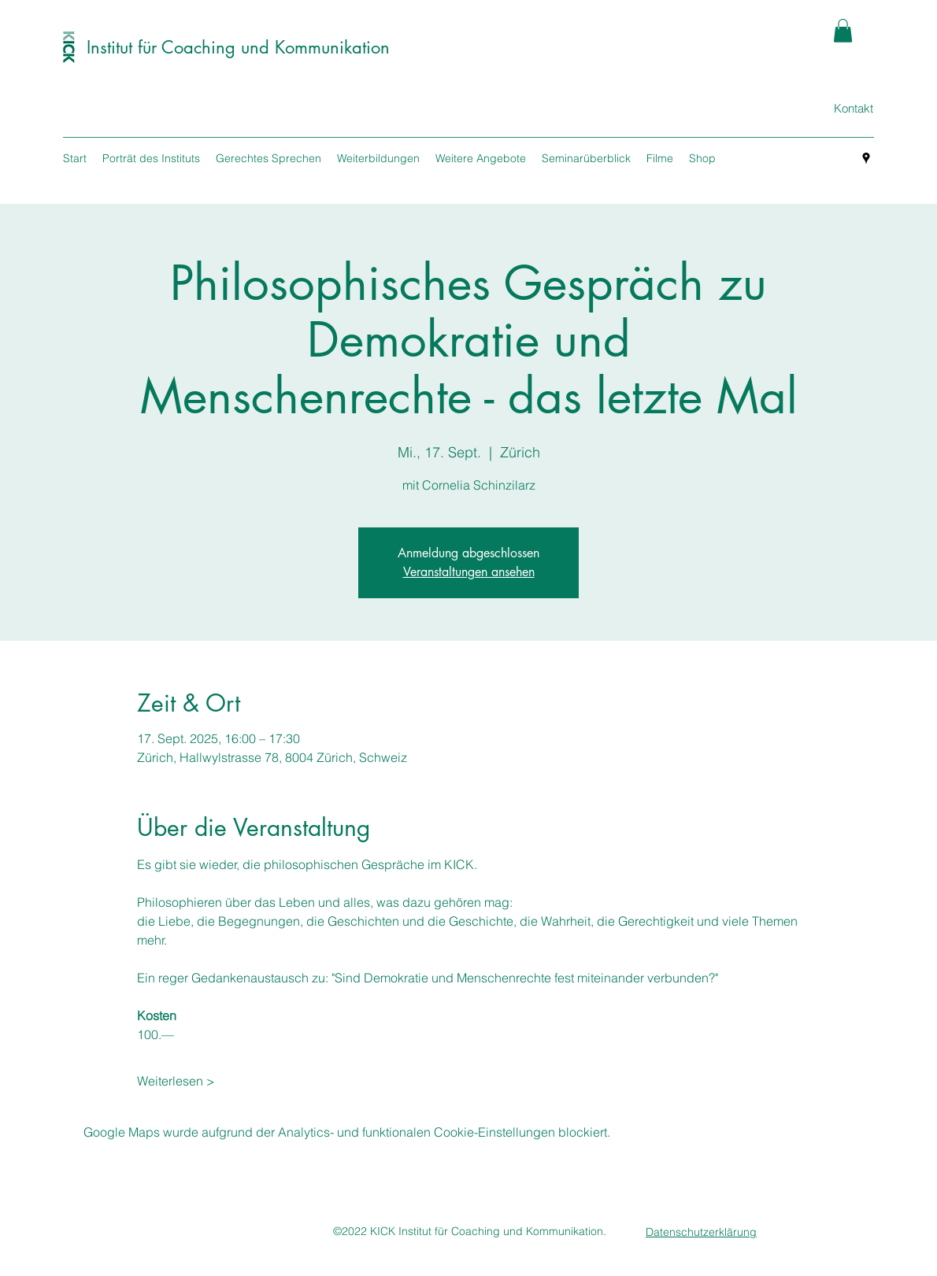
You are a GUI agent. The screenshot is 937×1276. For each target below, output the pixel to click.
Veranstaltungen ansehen (469, 572)
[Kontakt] (853, 109)
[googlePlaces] (866, 158)
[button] (843, 31)
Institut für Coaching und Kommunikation (238, 47)
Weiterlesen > (176, 1081)
